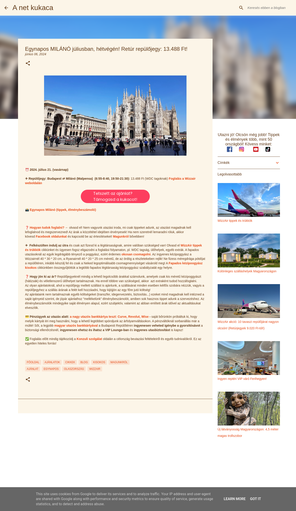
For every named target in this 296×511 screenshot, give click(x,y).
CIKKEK (70, 362)
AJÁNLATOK (52, 362)
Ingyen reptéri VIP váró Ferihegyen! (242, 379)
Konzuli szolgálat (89, 339)
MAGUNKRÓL (119, 362)
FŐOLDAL (33, 362)
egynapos (51, 369)
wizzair (94, 369)
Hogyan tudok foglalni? (47, 227)
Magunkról (121, 236)
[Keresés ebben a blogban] (269, 7)
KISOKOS (99, 362)
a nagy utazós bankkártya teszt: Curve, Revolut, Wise (109, 316)
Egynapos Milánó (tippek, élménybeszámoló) (63, 210)
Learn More (234, 499)
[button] (27, 64)
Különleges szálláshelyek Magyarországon (247, 271)
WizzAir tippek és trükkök (235, 220)
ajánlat (33, 369)
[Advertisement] (115, 451)
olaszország (74, 369)
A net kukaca (32, 8)
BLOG (84, 362)
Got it (255, 499)
